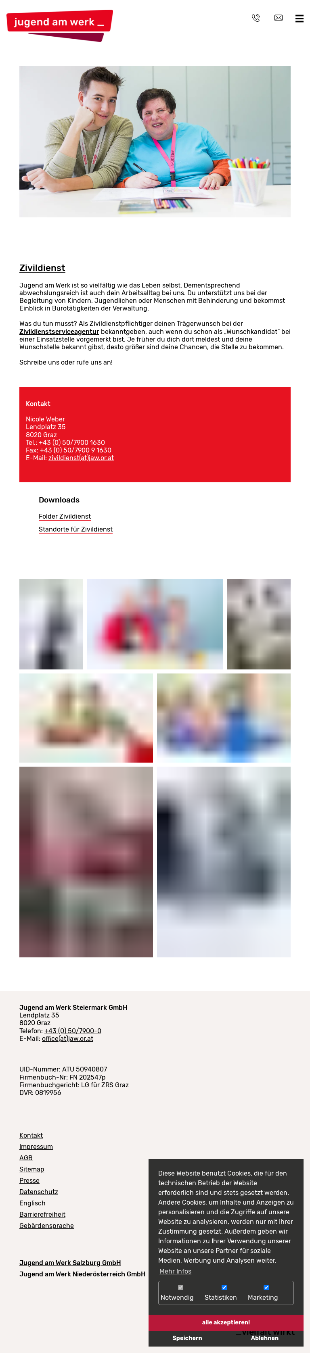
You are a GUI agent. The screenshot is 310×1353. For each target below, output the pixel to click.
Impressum (36, 1147)
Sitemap (31, 1169)
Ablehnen (265, 1338)
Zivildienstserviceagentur (59, 332)
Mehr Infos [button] (175, 1271)
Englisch (32, 1203)
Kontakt (31, 1135)
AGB (26, 1158)
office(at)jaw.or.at (67, 1038)
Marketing (266, 1293)
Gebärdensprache (46, 1226)
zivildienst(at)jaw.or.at (81, 458)
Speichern (187, 1338)
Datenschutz (38, 1192)
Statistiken (224, 1293)
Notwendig (181, 1293)
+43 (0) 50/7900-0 (72, 1031)
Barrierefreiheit (42, 1214)
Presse (29, 1180)
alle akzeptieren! (226, 1322)
